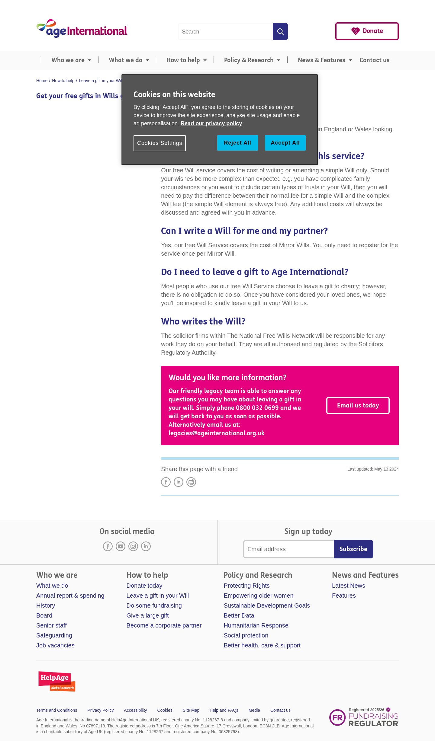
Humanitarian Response (256, 625)
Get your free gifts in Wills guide (86, 96)
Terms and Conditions (56, 710)
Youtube (120, 546)
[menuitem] (65, 60)
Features (344, 595)
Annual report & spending (70, 595)
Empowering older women (258, 595)
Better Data (239, 615)
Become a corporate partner (164, 625)
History (45, 605)
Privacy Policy (100, 710)
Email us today (358, 405)
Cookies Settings (159, 143)
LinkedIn (178, 482)
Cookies (164, 710)
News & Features (321, 60)
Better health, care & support (262, 645)
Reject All (237, 143)
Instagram (133, 546)
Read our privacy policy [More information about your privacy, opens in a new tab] (211, 123)
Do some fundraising (154, 605)
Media (254, 710)
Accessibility (135, 710)
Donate (373, 30)
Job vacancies (55, 645)
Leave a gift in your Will (158, 595)
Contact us (374, 60)
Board (44, 615)
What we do (125, 60)
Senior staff (51, 625)
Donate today (145, 585)
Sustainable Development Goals (267, 605)
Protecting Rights (246, 585)
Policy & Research (249, 60)
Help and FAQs (224, 710)
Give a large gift (148, 615)
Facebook (108, 546)
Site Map (191, 710)
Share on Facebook (166, 482)
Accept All (285, 143)
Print (191, 482)
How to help (183, 60)
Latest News (348, 585)
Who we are (68, 60)
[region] (219, 119)
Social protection (246, 635)
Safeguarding (54, 635)
